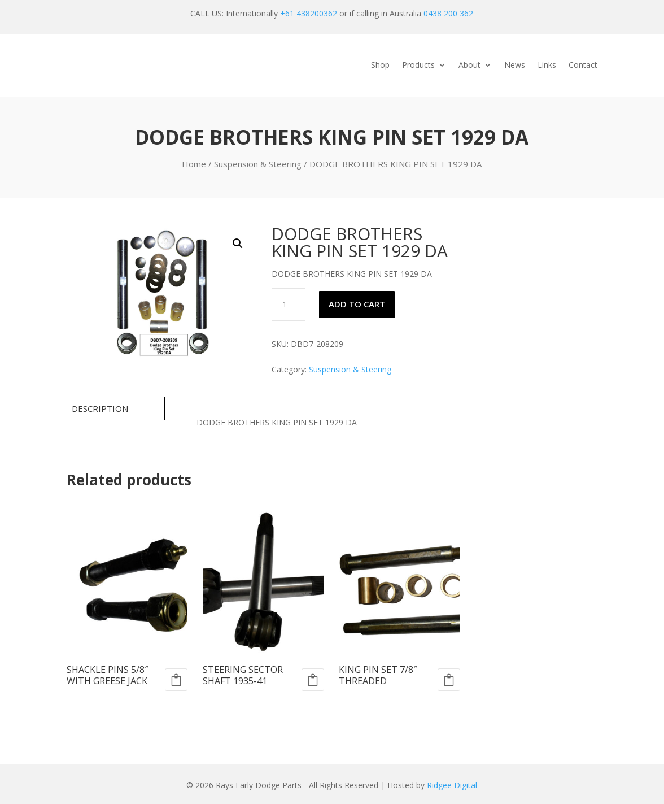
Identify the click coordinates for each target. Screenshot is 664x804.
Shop (380, 65)
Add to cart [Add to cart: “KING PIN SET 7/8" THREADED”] (449, 679)
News (514, 65)
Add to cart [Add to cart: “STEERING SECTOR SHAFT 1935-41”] (313, 679)
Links (547, 65)
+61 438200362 (308, 13)
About (469, 65)
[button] (238, 243)
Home (194, 164)
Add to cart (357, 304)
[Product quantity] (288, 304)
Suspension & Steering (258, 164)
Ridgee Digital (452, 785)
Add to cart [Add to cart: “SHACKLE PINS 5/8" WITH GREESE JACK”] (176, 679)
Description (97, 408)
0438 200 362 (448, 13)
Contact (583, 65)
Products (418, 65)
